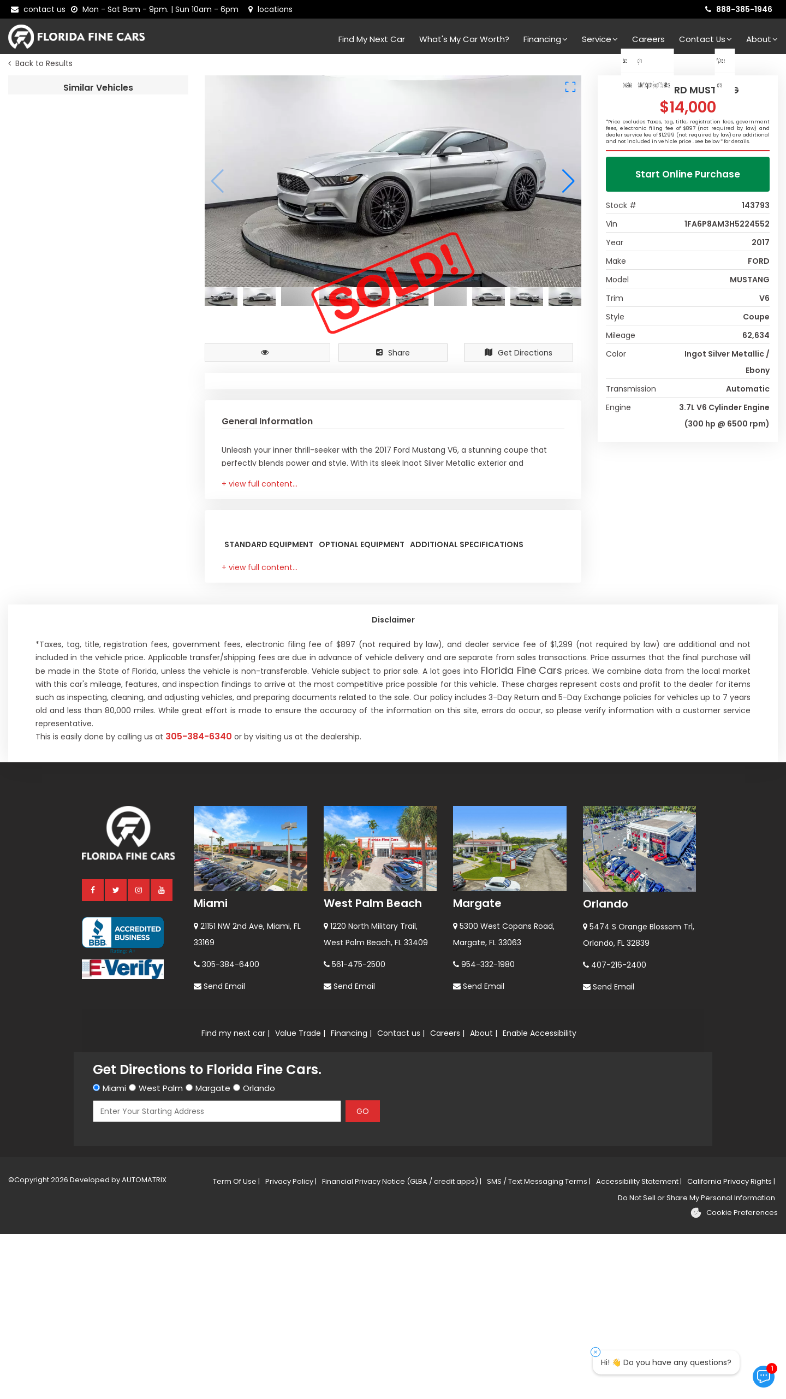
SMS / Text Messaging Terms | (539, 1346)
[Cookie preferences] (734, 1377)
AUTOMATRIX (143, 1344)
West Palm (161, 1253)
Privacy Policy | (291, 1346)
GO (362, 1276)
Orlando (605, 1068)
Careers (648, 39)
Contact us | (401, 1198)
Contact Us (705, 39)
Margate (477, 1068)
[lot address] (270, 9)
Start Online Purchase (687, 176)
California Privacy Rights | (731, 1346)
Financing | (351, 1198)
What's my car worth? (464, 39)
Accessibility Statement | (639, 1346)
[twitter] (116, 1054)
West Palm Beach (373, 1068)
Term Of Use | (236, 1346)
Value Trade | (300, 1198)
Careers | (447, 1198)
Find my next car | (235, 1198)
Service (600, 39)
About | (483, 1198)
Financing (545, 39)
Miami (211, 1068)
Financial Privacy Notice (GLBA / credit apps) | (401, 1346)
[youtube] (162, 1054)
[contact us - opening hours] (157, 9)
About (762, 39)
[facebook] (93, 1054)
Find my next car (371, 39)
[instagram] (139, 1054)
